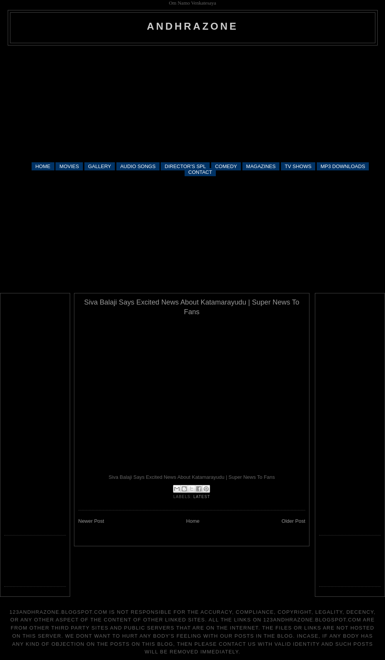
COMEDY (226, 166)
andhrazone (192, 26)
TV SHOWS (298, 166)
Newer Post (91, 521)
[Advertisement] (193, 103)
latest (201, 497)
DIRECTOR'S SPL (185, 166)
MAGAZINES (261, 166)
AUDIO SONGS (138, 166)
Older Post (293, 521)
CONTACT (200, 172)
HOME (42, 166)
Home (193, 521)
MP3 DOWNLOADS (343, 166)
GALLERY (99, 166)
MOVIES (69, 166)
